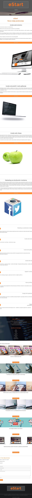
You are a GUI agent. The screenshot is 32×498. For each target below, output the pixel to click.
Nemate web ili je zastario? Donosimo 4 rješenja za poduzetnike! (16, 446)
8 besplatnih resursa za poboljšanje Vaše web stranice (16, 410)
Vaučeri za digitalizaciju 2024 (15, 356)
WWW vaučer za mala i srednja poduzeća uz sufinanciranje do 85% (15, 392)
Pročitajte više (16, 362)
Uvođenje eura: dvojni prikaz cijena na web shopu (16, 374)
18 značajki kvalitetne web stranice (15, 428)
